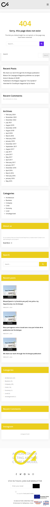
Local (7, 211)
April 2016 (9, 170)
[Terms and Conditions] (15, 492)
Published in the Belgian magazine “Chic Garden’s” (20, 81)
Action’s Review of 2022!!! (11, 78)
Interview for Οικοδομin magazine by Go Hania (19, 83)
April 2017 (9, 160)
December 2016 (11, 168)
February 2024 (10, 115)
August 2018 (10, 130)
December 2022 (11, 120)
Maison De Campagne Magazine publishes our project (21, 75)
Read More (7, 243)
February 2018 (10, 138)
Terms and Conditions (29, 493)
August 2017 (10, 149)
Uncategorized (11, 214)
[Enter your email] (21, 486)
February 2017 (10, 162)
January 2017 (10, 165)
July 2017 (9, 152)
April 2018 (9, 133)
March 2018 (10, 136)
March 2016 (10, 173)
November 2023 (11, 117)
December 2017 (11, 144)
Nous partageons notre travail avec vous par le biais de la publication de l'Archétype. (23, 328)
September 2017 (11, 146)
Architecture (10, 198)
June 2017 (9, 154)
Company (9, 203)
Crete (7, 206)
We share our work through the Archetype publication (21, 73)
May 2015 (9, 181)
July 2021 (9, 123)
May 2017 (9, 157)
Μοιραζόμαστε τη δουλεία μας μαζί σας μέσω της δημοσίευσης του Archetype (21, 302)
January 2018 (10, 141)
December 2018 (11, 128)
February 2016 (10, 176)
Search (5, 54)
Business (9, 200)
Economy (9, 208)
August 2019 (10, 125)
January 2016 (10, 178)
